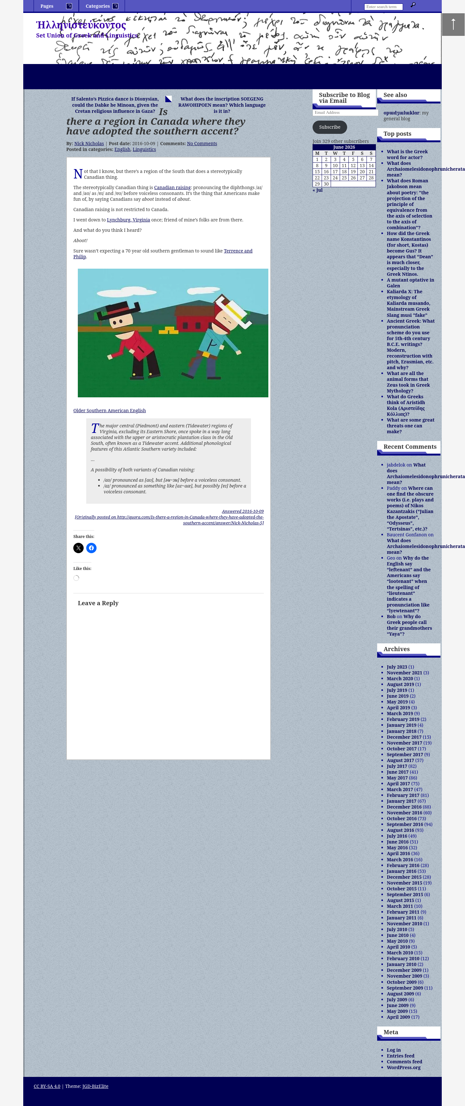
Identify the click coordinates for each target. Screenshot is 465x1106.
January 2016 (402, 871)
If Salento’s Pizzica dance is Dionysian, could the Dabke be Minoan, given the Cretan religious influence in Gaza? (115, 105)
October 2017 (402, 749)
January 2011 (402, 918)
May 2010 (397, 941)
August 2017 (400, 760)
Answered (243, 511)
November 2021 (404, 673)
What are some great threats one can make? (410, 426)
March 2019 (400, 713)
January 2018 (402, 731)
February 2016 (403, 865)
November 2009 (404, 976)
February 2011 (403, 912)
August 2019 (400, 684)
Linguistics (144, 149)
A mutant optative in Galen (410, 283)
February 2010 (403, 958)
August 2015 (400, 900)
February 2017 (403, 795)
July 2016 (397, 836)
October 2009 (402, 982)
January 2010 (402, 964)
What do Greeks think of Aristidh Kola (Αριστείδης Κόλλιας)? (406, 405)
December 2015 (404, 877)
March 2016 (400, 859)
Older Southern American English (109, 410)
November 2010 (404, 923)
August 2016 (400, 830)
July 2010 (397, 929)
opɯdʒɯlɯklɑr (401, 113)
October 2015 (402, 889)
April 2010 (398, 947)
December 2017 (404, 737)
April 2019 (398, 707)
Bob (391, 616)
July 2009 (397, 999)
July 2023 (397, 667)
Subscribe (329, 127)
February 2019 (403, 719)
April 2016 (398, 853)
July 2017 (397, 766)
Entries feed (401, 1056)
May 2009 (397, 1011)
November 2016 (404, 813)
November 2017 (404, 743)
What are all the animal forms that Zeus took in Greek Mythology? (408, 382)
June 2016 (398, 842)
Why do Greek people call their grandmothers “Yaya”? (409, 625)
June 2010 (398, 935)
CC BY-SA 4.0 (47, 1086)
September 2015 (405, 894)
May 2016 (397, 847)
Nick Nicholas (89, 143)
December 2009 (404, 970)
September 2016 (405, 824)
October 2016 (402, 818)
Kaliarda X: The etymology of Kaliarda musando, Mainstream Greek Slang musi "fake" (408, 303)
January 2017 (402, 801)
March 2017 (400, 789)
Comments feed (404, 1061)
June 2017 (398, 772)
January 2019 (402, 725)
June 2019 (398, 696)
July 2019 (397, 690)
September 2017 (405, 754)
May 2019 (397, 702)
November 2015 (404, 883)
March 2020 (400, 678)
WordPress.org (404, 1067)
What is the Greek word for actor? (407, 154)
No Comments (202, 143)
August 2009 (400, 994)
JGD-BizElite (95, 1086)
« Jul (318, 190)
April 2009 (398, 1017)
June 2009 (398, 1005)
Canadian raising (172, 187)
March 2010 (400, 953)
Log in (394, 1050)
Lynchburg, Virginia (128, 220)
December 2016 (404, 807)
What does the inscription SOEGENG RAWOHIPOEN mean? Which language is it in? (222, 105)
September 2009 (405, 988)
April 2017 (398, 783)
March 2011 (400, 906)
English (122, 149)
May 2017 (397, 778)
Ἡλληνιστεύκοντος (81, 24)
